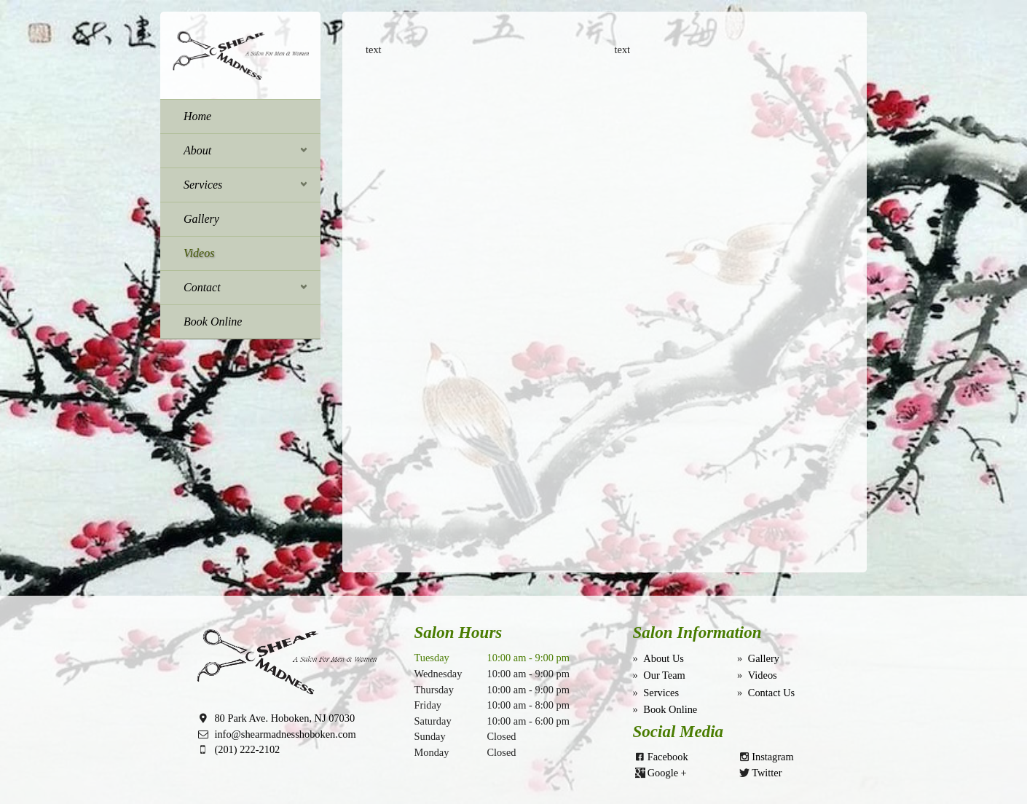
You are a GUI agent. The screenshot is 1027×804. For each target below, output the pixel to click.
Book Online (213, 321)
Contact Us (771, 692)
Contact (202, 287)
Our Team (664, 675)
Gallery (201, 219)
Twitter (767, 773)
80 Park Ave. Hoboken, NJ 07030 (284, 718)
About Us (663, 658)
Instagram (773, 756)
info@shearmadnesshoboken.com (284, 734)
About (197, 150)
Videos (199, 253)
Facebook (668, 756)
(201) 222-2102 (247, 749)
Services (203, 184)
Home (197, 116)
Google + (667, 773)
